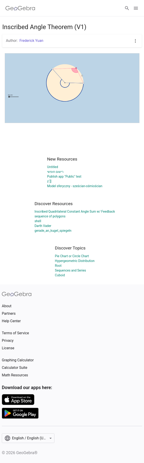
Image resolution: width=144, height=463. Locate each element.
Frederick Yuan (31, 40)
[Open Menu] (136, 8)
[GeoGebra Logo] (20, 8)
